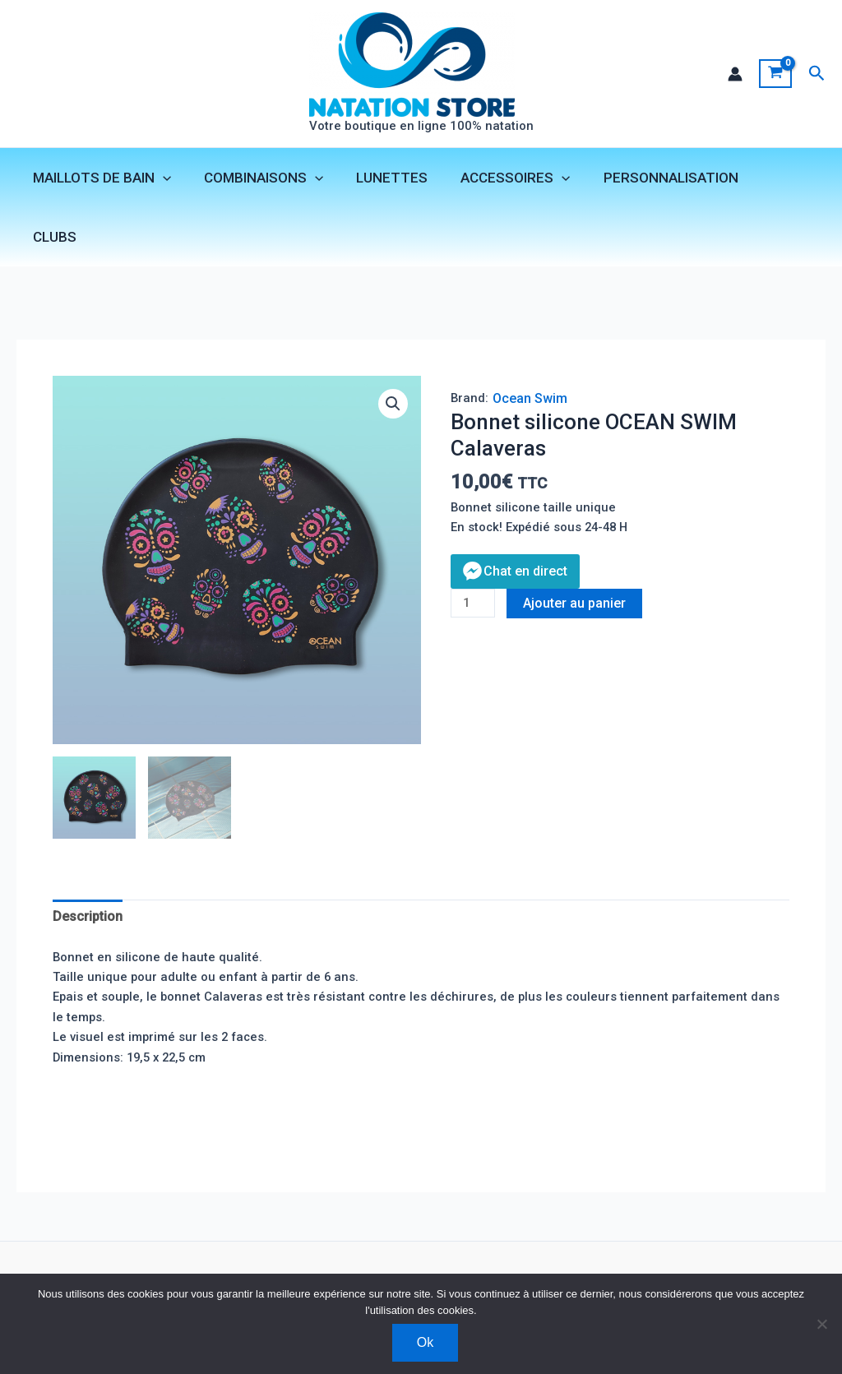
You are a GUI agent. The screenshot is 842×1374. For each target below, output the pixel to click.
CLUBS (777, 180)
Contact (80, 1267)
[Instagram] (701, 1268)
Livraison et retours (436, 1267)
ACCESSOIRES (510, 180)
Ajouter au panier (579, 562)
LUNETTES (392, 180)
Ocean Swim (530, 351)
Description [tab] (91, 870)
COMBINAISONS (268, 180)
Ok (425, 1342)
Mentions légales (272, 1267)
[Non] (821, 1324)
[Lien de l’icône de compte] (734, 74)
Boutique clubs (162, 1267)
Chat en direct (525, 529)
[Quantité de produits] (474, 563)
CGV (351, 1267)
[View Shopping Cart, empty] (775, 74)
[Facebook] (676, 1268)
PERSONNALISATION (660, 180)
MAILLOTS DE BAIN (112, 180)
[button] (817, 74)
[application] (172, 180)
